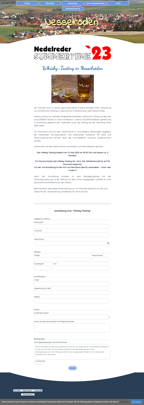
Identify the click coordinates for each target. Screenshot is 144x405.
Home (27, 3)
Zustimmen (40, 361)
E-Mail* (36, 280)
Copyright (38, 390)
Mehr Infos (124, 402)
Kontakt (17, 390)
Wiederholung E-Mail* (42, 288)
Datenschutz (28, 394)
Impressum (27, 390)
